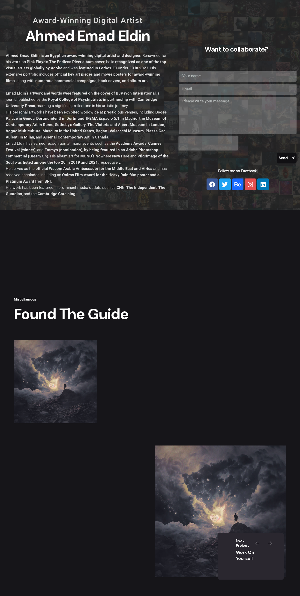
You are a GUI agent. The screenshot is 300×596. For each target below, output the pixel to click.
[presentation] (208, 143)
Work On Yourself (245, 555)
